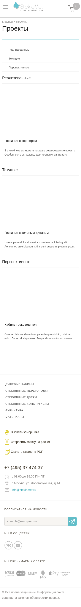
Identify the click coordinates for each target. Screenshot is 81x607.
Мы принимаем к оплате (24, 561)
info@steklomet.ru (24, 490)
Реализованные (19, 49)
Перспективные (19, 67)
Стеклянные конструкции (27, 403)
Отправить (72, 521)
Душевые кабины (19, 384)
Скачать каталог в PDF (27, 451)
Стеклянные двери (21, 397)
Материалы (14, 416)
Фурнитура (14, 410)
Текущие (14, 58)
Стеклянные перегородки (27, 390)
